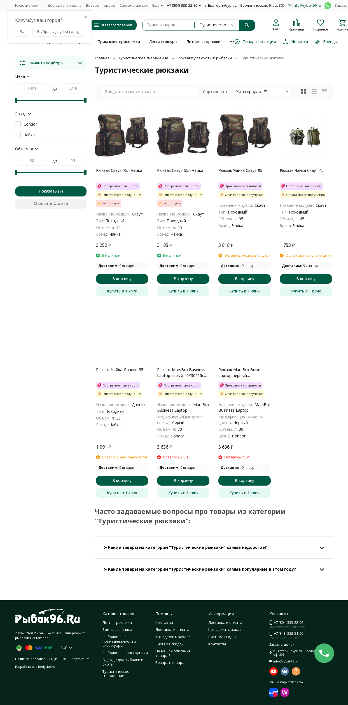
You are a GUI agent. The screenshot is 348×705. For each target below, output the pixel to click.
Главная (102, 57)
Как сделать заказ (224, 629)
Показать (48, 191)
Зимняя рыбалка (117, 629)
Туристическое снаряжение (143, 57)
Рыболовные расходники (125, 652)
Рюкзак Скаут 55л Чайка (180, 170)
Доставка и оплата (64, 5)
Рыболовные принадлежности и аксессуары (119, 641)
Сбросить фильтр (51, 203)
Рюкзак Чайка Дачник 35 (119, 369)
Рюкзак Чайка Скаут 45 (302, 170)
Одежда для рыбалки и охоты (122, 662)
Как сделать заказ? (172, 636)
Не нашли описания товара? (173, 653)
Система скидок (134, 5)
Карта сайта (81, 659)
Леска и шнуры (163, 41)
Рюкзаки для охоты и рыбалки (204, 57)
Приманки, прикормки (118, 41)
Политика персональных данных (40, 659)
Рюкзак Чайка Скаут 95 (240, 170)
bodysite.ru (46, 666)
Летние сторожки (203, 41)
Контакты (164, 622)
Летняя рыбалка (117, 622)
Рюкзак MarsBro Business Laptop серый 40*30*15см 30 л (182, 372)
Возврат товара (100, 5)
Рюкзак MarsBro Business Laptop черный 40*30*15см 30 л (242, 372)
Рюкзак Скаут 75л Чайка (119, 170)
